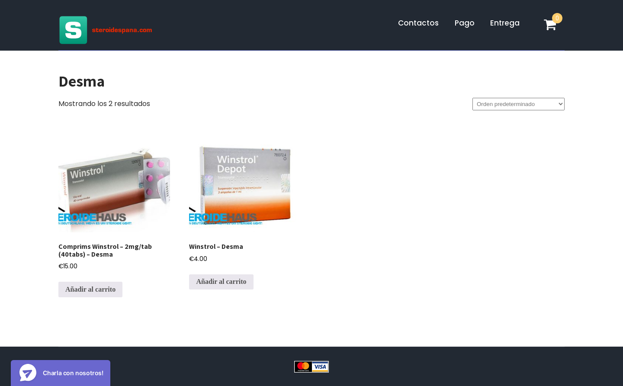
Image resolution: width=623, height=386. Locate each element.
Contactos (418, 23)
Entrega (505, 23)
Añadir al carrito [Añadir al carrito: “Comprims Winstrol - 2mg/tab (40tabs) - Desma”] (90, 289)
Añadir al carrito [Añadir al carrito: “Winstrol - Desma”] (221, 281)
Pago (465, 23)
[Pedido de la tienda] (518, 104)
